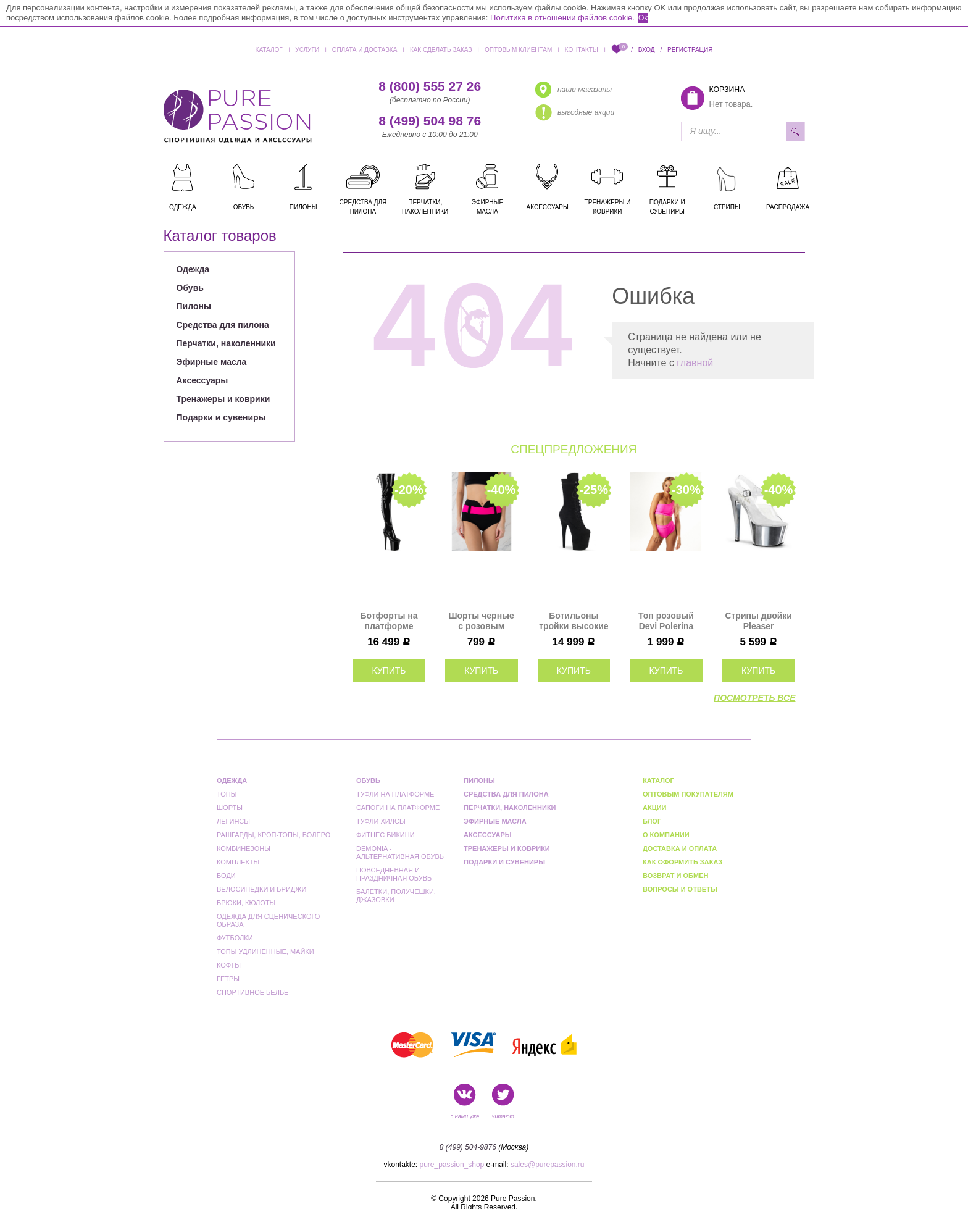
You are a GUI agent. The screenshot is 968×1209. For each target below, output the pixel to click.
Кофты (229, 965)
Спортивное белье (252, 992)
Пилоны (194, 306)
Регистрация (689, 49)
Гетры (228, 978)
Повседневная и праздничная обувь (394, 874)
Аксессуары (202, 380)
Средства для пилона (223, 325)
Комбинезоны (243, 848)
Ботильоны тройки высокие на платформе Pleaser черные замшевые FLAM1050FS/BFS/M (574, 621)
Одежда (193, 269)
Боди (226, 875)
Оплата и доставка (365, 49)
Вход (646, 49)
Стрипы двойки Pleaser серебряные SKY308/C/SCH (758, 621)
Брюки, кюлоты (246, 902)
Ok (643, 18)
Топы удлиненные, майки (265, 951)
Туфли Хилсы (381, 821)
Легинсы (233, 821)
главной (695, 363)
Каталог (269, 49)
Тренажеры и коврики (223, 399)
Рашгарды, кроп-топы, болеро (273, 835)
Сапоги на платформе (398, 807)
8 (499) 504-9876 (468, 1147)
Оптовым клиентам (518, 49)
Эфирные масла (212, 362)
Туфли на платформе (395, 794)
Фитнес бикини (385, 835)
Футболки (235, 938)
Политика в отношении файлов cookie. (562, 17)
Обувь (190, 288)
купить (389, 671)
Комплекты (238, 862)
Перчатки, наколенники (226, 343)
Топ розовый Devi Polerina (666, 621)
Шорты (230, 807)
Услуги (307, 49)
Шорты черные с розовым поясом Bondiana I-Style (481, 621)
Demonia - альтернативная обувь (400, 852)
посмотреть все (754, 698)
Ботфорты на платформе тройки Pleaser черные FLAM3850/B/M (388, 621)
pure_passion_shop (452, 1164)
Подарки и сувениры (221, 417)
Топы (226, 794)
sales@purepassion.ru (548, 1164)
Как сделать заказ (441, 49)
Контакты (581, 49)
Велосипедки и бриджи (261, 889)
